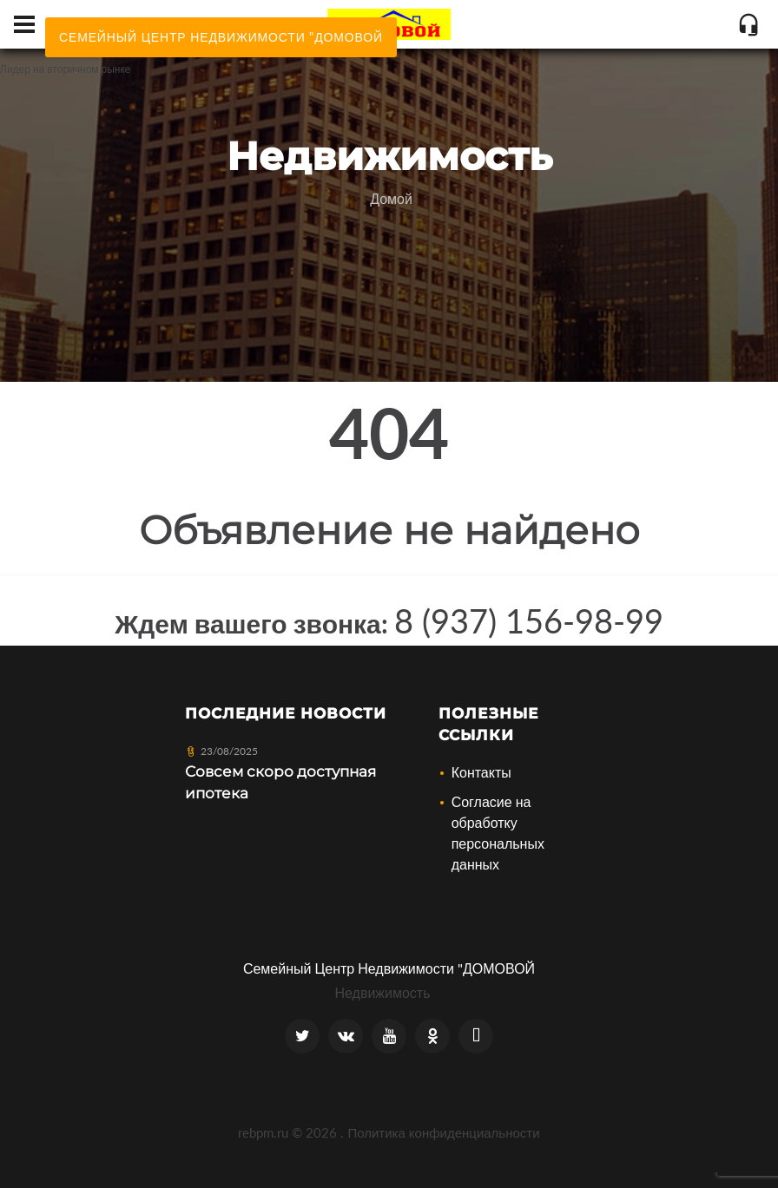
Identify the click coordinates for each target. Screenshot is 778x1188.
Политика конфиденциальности (443, 1132)
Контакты (481, 772)
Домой (391, 198)
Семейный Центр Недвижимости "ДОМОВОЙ (389, 968)
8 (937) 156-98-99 (528, 620)
